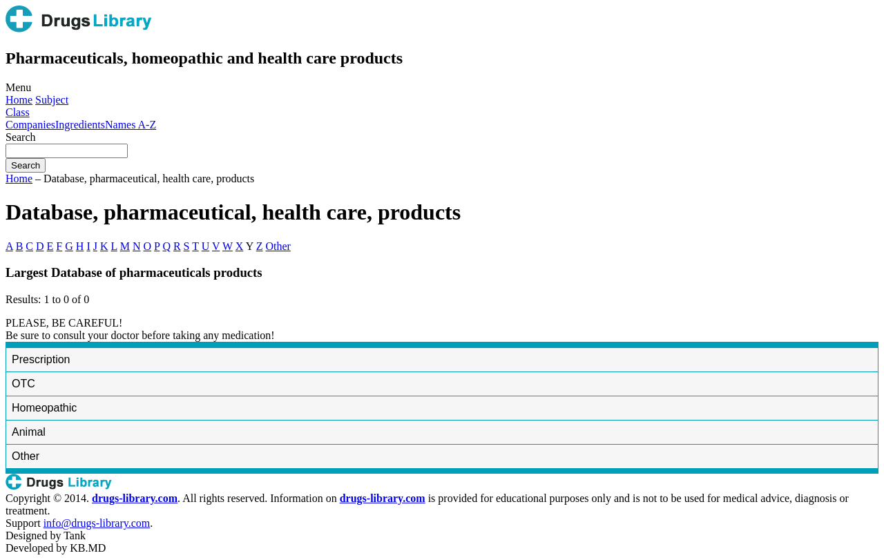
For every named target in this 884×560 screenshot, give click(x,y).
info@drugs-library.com (97, 523)
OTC (23, 383)
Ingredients (80, 125)
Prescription (41, 359)
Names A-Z (130, 125)
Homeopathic (44, 408)
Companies (30, 125)
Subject (51, 100)
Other (278, 246)
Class (18, 112)
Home (19, 100)
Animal (29, 432)
